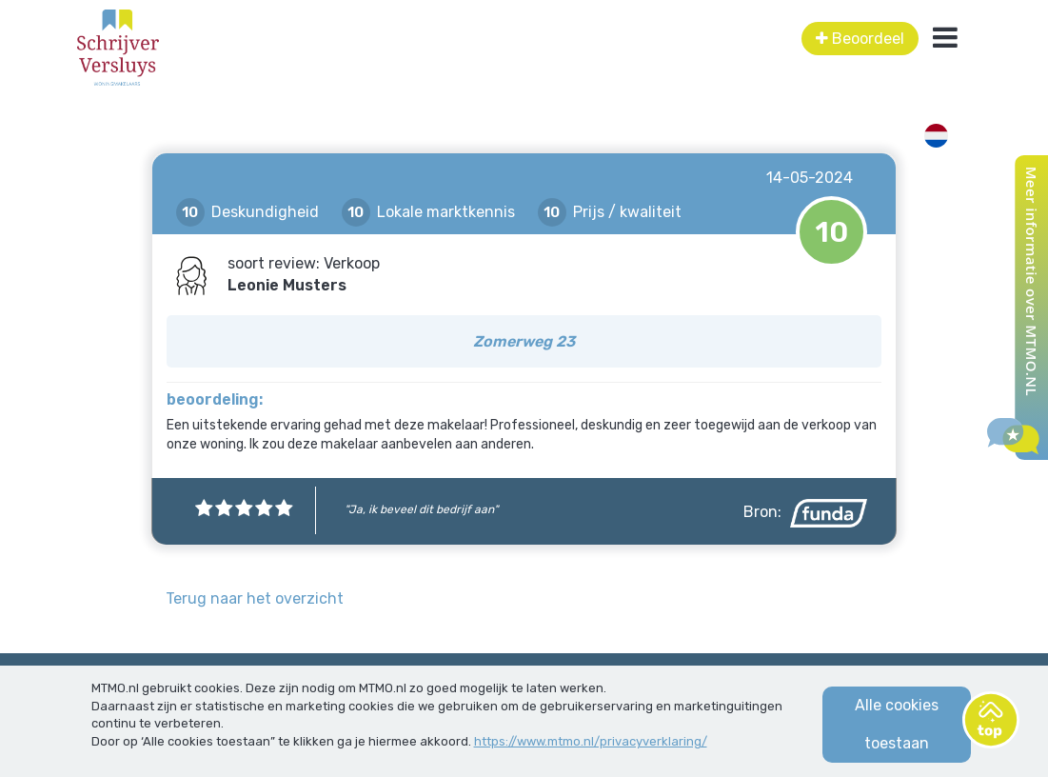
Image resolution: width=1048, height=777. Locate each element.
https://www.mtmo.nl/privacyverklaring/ (590, 741)
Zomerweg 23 (524, 341)
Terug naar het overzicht (255, 598)
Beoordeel (860, 39)
